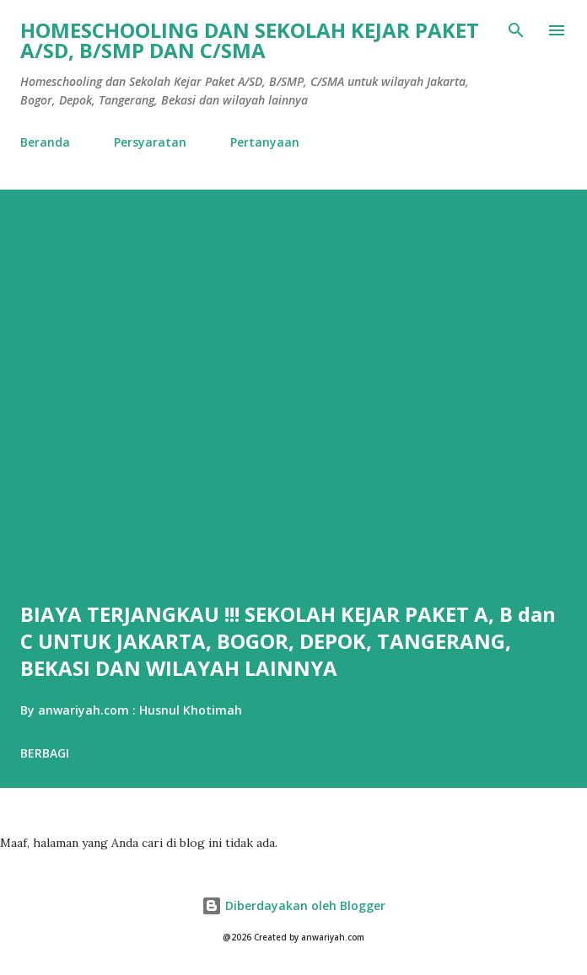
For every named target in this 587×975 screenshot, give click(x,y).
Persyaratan (150, 142)
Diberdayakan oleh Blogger (293, 905)
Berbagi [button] (44, 753)
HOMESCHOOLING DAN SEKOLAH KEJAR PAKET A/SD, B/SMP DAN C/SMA (249, 40)
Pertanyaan (264, 142)
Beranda (45, 142)
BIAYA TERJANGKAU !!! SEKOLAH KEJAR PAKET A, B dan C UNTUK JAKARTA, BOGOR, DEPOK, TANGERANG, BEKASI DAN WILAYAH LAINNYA (288, 641)
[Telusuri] (516, 30)
